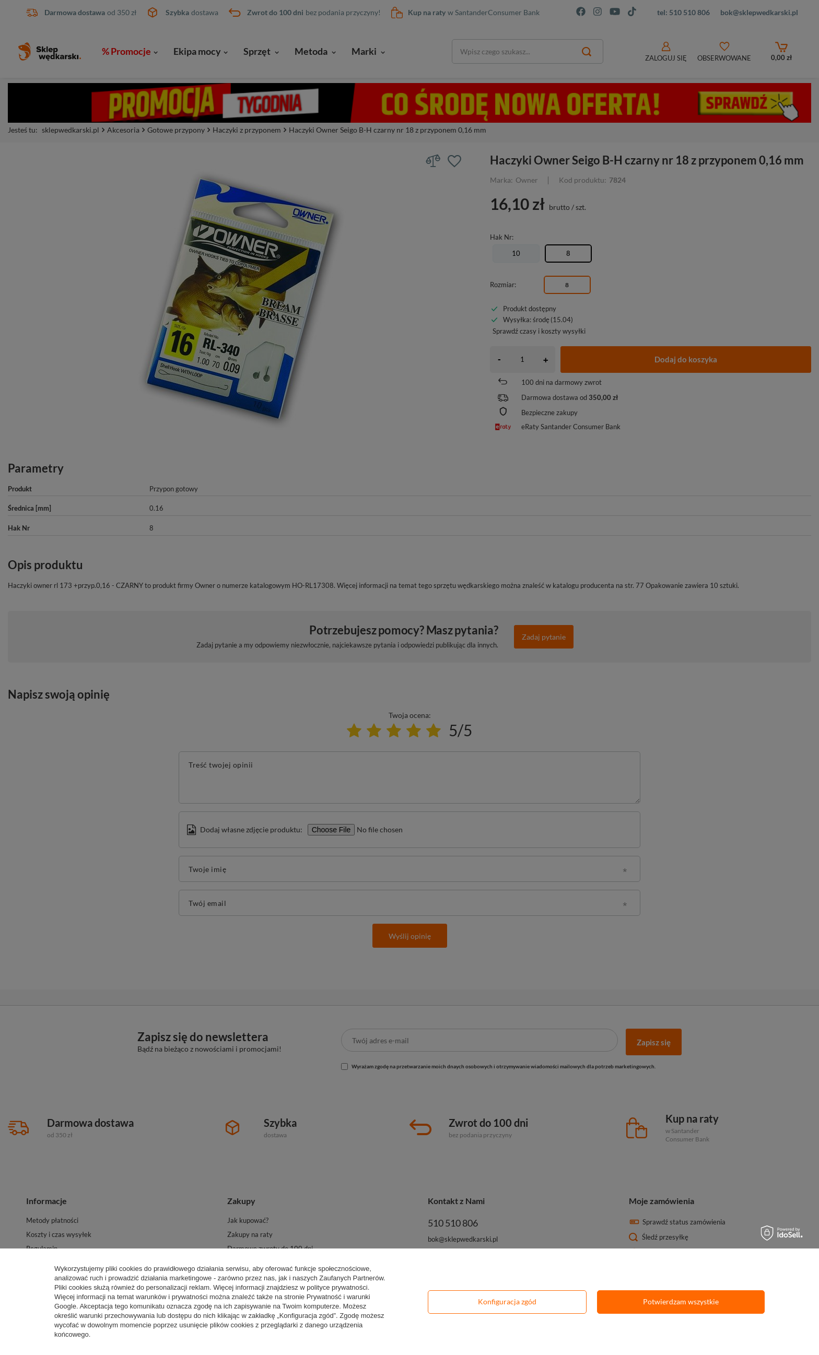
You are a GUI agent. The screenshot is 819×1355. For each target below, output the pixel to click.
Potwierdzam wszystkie (681, 1301)
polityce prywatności (337, 1287)
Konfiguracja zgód (507, 1301)
